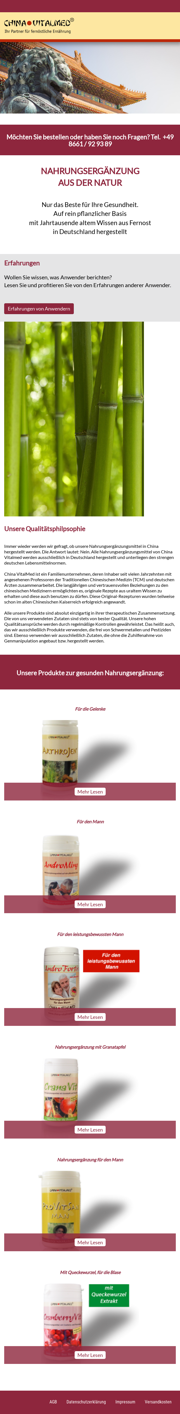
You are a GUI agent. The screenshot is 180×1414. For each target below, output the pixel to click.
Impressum (125, 1402)
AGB (53, 1402)
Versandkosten (158, 1402)
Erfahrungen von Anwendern (39, 309)
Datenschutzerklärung (86, 1402)
